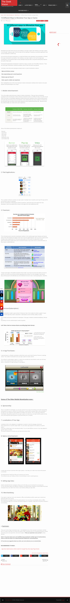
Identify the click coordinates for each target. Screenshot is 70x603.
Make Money (45, 553)
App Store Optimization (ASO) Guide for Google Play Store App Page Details (20, 549)
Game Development (38, 553)
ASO (44, 5)
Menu (37, 5)
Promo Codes (52, 5)
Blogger (63, 600)
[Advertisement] (58, 22)
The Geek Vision (6, 3)
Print (41, 20)
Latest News (28, 5)
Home (19, 5)
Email (46, 20)
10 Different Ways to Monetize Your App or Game (23, 18)
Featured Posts (22, 10)
